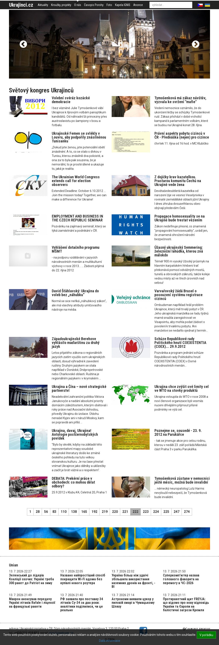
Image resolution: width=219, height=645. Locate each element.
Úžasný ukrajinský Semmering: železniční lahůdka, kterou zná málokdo (178, 251)
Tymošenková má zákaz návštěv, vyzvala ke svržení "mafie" (180, 100)
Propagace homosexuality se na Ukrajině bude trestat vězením (179, 218)
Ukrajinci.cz (21, 5)
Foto (109, 5)
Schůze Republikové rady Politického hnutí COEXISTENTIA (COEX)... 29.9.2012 (180, 342)
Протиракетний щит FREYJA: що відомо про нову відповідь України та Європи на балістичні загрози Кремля (186, 604)
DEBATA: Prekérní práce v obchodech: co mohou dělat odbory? (73, 482)
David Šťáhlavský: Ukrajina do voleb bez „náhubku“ (75, 293)
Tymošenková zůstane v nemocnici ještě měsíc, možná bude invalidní (182, 480)
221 (125, 512)
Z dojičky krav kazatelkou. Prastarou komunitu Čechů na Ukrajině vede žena (177, 181)
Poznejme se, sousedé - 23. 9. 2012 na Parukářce (178, 432)
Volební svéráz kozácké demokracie (71, 100)
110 (64, 512)
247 (176, 512)
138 (74, 512)
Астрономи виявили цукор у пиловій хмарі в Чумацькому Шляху (133, 602)
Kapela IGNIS (122, 5)
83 (54, 512)
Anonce (138, 5)
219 (105, 512)
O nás (77, 5)
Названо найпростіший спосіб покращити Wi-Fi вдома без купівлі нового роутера (82, 579)
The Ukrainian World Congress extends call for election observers (76, 181)
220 (115, 512)
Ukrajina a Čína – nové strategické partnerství (79, 388)
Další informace (109, 640)
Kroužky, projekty (61, 5)
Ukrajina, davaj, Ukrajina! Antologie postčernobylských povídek (75, 434)
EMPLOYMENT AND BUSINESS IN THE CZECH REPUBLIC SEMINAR (77, 218)
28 (38, 512)
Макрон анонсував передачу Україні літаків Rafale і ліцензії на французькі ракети (32, 602)
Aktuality (43, 5)
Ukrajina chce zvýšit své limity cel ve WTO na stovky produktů (181, 388)
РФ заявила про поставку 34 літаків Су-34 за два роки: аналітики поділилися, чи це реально (81, 604)
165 (84, 512)
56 (46, 512)
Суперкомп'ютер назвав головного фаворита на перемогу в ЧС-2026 (181, 579)
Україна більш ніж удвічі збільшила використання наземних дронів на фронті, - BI (133, 581)
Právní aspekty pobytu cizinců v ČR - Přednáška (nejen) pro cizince (181, 135)
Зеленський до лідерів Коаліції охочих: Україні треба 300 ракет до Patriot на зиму (31, 579)
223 (146, 512)
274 (187, 512)
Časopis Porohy (94, 5)
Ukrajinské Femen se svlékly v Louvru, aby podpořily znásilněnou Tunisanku (79, 137)
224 (156, 512)
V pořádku (206, 635)
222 (135, 512)
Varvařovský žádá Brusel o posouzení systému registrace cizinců (178, 295)
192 (94, 512)
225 (166, 512)
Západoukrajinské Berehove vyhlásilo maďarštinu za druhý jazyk (75, 342)
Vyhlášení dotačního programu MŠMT (75, 249)
